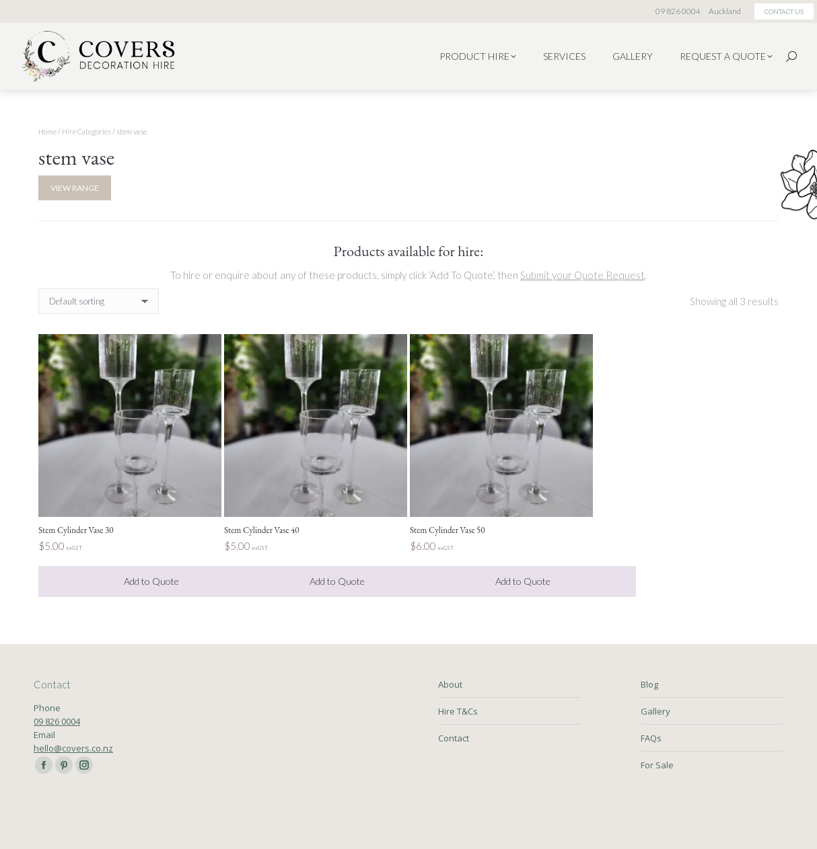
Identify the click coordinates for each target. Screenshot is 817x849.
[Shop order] (98, 301)
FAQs (651, 738)
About (450, 684)
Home (47, 131)
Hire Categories (86, 131)
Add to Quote (151, 581)
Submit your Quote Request (582, 275)
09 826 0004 (57, 721)
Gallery (655, 711)
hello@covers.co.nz (73, 748)
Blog (649, 684)
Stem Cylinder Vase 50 (447, 530)
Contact (453, 738)
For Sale (657, 765)
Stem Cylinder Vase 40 (261, 530)
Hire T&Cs (458, 711)
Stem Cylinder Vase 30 (76, 530)
